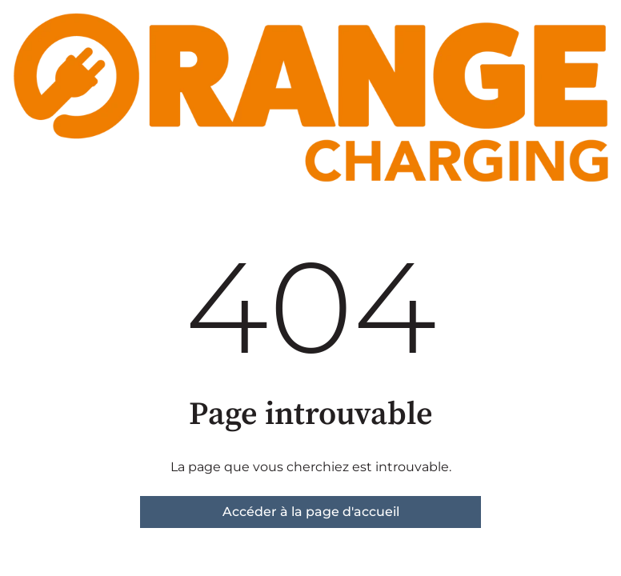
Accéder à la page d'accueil (310, 511)
